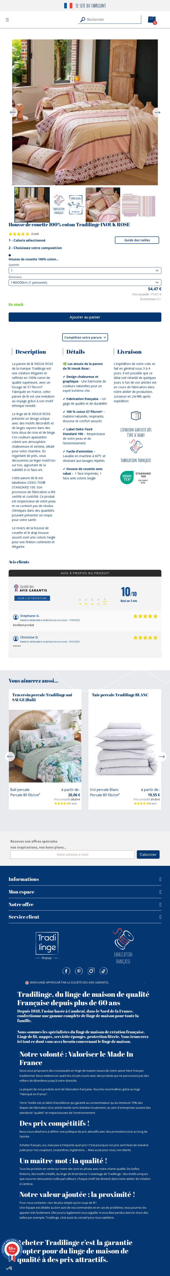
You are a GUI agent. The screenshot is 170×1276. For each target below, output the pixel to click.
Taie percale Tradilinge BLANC (120, 694)
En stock (16, 304)
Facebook (66, 971)
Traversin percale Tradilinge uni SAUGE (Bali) (42, 697)
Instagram (91, 971)
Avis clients (19, 562)
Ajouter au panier (85, 317)
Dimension (15, 277)
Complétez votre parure (85, 337)
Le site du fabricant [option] (85, 6)
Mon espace (21, 891)
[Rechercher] (109, 19)
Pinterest (79, 971)
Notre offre (21, 904)
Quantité (14, 264)
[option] (32, 204)
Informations (24, 879)
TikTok (103, 971)
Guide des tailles (137, 240)
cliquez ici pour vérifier (127, 982)
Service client (24, 916)
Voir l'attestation (32, 598)
